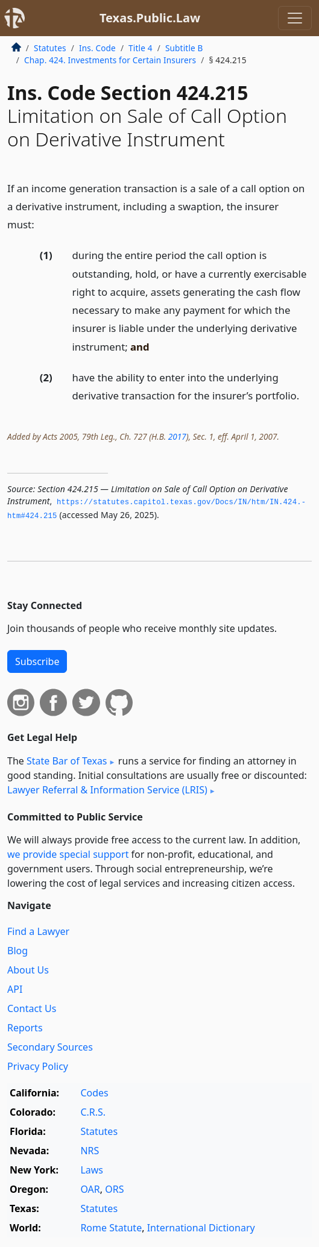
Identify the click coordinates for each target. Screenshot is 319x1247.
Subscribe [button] (37, 661)
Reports (25, 1027)
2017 (177, 436)
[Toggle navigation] (295, 18)
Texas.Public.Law (149, 18)
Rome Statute (111, 1227)
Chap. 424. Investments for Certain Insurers (110, 60)
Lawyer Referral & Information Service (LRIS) (107, 789)
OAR (89, 1189)
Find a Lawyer (38, 931)
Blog (17, 950)
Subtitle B (184, 48)
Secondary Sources (50, 1047)
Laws (91, 1170)
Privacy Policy (37, 1066)
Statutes (50, 48)
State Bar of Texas (67, 760)
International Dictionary (201, 1227)
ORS (114, 1189)
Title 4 (140, 48)
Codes (94, 1092)
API (14, 989)
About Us (28, 970)
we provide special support (67, 854)
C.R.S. (93, 1112)
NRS (89, 1150)
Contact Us (31, 1008)
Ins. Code (97, 48)
